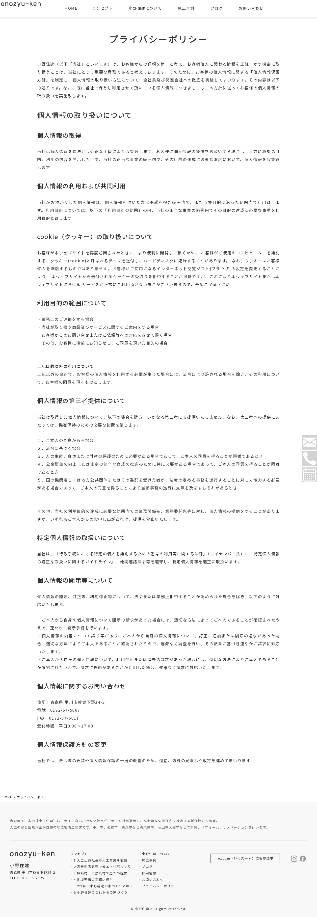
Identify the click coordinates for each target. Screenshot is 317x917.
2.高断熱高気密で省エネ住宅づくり (102, 866)
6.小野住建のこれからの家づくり (101, 892)
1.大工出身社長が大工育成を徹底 (101, 860)
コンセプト (102, 8)
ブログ (147, 866)
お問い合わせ (153, 879)
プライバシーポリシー (160, 886)
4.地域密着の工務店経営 (93, 879)
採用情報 (149, 873)
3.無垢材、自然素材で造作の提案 (101, 873)
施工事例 (149, 860)
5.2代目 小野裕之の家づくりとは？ (103, 886)
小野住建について (156, 853)
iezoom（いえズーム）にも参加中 (245, 858)
